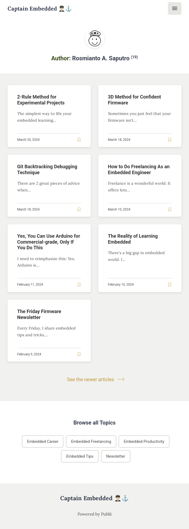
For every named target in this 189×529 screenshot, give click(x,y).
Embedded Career (42, 441)
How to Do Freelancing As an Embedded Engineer (139, 169)
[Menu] (174, 8)
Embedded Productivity (144, 441)
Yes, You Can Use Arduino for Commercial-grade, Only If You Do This (48, 242)
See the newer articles (94, 379)
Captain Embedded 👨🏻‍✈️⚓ (40, 8)
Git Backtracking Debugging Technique (47, 169)
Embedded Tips (79, 456)
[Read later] (79, 139)
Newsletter (115, 456)
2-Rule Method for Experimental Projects (41, 99)
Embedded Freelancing (91, 441)
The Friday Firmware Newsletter (39, 314)
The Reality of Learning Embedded (133, 239)
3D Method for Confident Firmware (134, 99)
